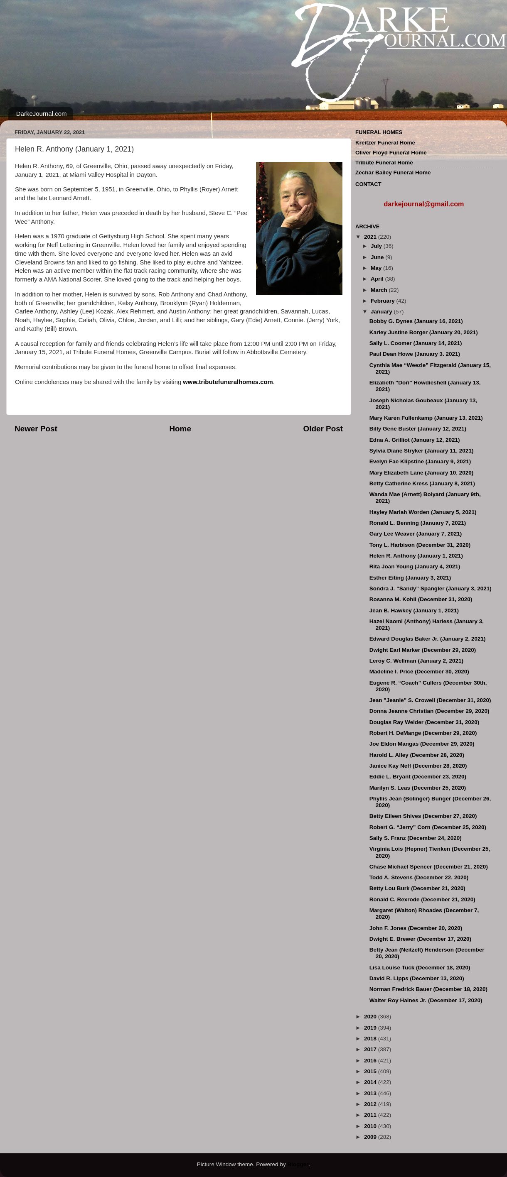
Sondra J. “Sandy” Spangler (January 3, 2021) (430, 588)
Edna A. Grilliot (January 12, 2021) (414, 440)
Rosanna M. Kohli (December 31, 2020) (421, 599)
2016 (371, 1060)
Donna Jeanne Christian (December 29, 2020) (429, 711)
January (382, 311)
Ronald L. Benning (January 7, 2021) (417, 523)
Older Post (323, 428)
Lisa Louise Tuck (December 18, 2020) (419, 967)
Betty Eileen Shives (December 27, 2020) (423, 816)
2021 (371, 237)
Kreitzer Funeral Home (385, 142)
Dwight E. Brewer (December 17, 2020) (420, 939)
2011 (371, 1115)
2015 (371, 1071)
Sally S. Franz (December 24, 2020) (415, 838)
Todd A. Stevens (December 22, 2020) (419, 877)
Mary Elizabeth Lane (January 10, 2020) (421, 473)
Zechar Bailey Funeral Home (393, 172)
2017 (371, 1049)
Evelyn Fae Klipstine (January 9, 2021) (420, 461)
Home (180, 428)
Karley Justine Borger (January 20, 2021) (423, 332)
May (377, 268)
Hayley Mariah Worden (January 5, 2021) (423, 512)
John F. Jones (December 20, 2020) (416, 928)
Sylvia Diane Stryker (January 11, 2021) (421, 451)
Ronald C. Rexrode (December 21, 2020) (422, 899)
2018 (371, 1038)
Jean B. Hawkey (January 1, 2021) (414, 610)
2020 (371, 1016)
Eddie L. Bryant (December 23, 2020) (417, 776)
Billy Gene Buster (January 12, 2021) (417, 429)
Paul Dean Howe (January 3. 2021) (414, 354)
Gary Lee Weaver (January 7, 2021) (415, 534)
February (383, 301)
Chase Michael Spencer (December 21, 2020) (428, 867)
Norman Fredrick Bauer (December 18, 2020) (428, 989)
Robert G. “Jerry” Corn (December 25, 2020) (427, 827)
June (378, 257)
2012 (371, 1104)
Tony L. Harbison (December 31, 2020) (420, 545)
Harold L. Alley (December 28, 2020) (416, 755)
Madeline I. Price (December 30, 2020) (419, 671)
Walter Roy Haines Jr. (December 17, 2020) (425, 1000)
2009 (371, 1137)
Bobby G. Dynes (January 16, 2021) (416, 321)
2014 (371, 1082)
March (380, 290)
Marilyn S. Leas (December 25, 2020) (417, 788)
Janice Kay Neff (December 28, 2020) (418, 766)
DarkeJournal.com (41, 113)
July (377, 246)
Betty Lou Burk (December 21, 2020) (417, 888)
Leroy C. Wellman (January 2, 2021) (416, 661)
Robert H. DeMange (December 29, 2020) (423, 733)
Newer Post (36, 428)
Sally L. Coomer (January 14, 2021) (415, 343)
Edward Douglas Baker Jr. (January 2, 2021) (427, 639)
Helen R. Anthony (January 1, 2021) (416, 556)
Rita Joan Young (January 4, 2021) (414, 566)
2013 (371, 1093)
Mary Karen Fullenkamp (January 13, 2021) (426, 418)
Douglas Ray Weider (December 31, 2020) (424, 722)
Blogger (297, 1164)
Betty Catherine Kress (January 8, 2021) (422, 483)
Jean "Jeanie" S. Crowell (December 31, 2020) (430, 700)
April (378, 279)
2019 (371, 1028)
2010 (371, 1126)
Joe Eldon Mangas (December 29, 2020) (422, 744)
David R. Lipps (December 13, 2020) (416, 978)
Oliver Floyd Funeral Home (391, 152)
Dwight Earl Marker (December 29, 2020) (422, 650)
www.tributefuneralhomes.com (228, 382)
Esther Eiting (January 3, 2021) (410, 578)
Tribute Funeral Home (384, 162)
